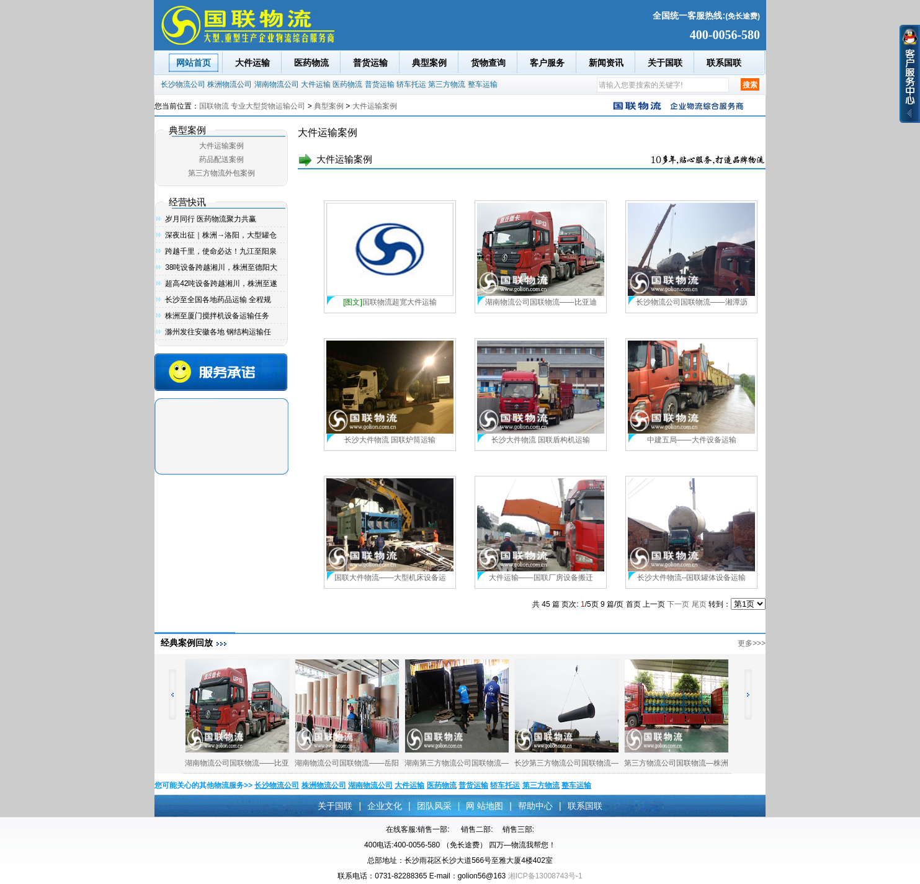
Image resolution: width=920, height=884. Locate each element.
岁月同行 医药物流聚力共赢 (210, 219)
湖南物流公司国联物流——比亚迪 (541, 302)
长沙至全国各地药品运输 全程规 (218, 299)
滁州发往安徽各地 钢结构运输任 (218, 332)
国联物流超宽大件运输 (390, 302)
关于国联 (665, 63)
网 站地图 (484, 806)
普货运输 (370, 63)
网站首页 (193, 63)
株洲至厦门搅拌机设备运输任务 (217, 315)
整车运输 (483, 84)
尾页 (699, 604)
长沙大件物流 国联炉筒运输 (389, 439)
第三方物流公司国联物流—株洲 (676, 763)
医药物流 (311, 63)
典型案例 (429, 63)
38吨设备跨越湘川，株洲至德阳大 (221, 267)
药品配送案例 (221, 159)
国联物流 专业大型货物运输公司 (252, 106)
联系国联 (724, 63)
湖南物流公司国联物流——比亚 (237, 763)
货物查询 (488, 63)
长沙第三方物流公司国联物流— (566, 763)
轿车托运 (411, 84)
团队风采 (434, 806)
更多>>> (752, 643)
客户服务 (547, 63)
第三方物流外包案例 (221, 173)
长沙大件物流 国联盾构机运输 (540, 439)
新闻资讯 (606, 63)
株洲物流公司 (229, 84)
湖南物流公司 (276, 84)
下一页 (678, 604)
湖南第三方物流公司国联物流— (456, 763)
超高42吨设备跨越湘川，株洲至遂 (221, 283)
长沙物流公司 (183, 84)
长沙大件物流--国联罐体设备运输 (691, 577)
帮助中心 (535, 806)
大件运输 (252, 63)
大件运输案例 (374, 106)
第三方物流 (446, 84)
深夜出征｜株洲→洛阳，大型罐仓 (221, 235)
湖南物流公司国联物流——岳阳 (347, 763)
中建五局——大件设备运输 (691, 439)
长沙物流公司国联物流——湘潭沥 (692, 302)
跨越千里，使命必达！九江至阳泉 (221, 251)
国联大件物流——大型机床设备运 (390, 577)
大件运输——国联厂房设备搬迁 (541, 577)
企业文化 (384, 806)
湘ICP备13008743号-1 (545, 876)
